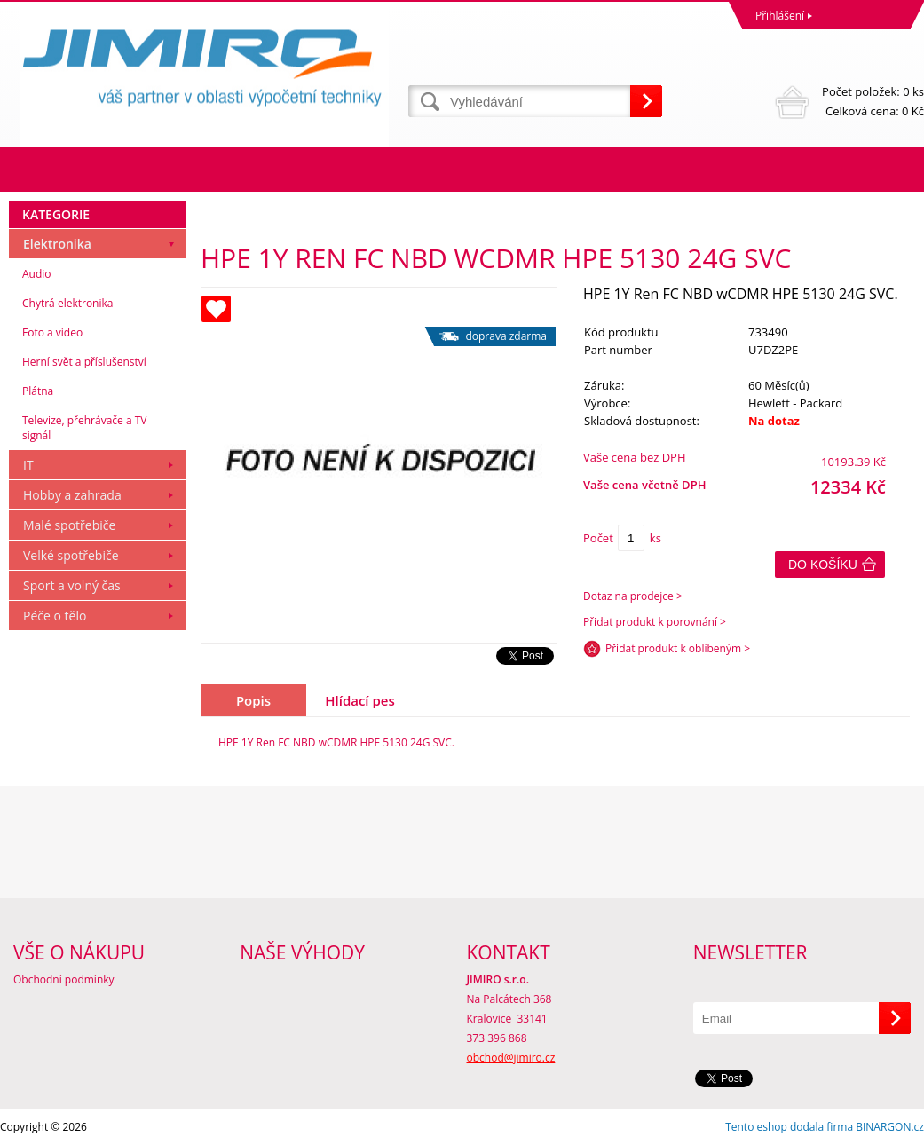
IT (28, 464)
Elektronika (57, 243)
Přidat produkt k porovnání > (654, 621)
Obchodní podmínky (64, 979)
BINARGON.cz (890, 1126)
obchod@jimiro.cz (511, 1057)
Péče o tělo (54, 615)
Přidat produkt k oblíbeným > (677, 648)
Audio (36, 273)
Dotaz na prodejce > (633, 596)
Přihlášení (779, 15)
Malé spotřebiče (69, 525)
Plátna (37, 391)
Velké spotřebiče (71, 555)
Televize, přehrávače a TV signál (84, 428)
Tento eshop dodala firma (789, 1126)
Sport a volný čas (72, 585)
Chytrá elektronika (67, 303)
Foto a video (52, 332)
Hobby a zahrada (72, 494)
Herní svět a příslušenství (84, 361)
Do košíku (822, 564)
